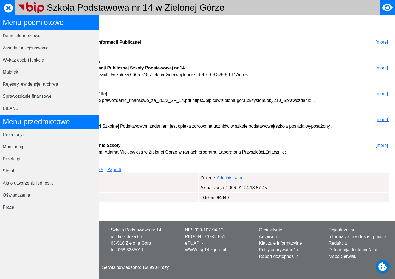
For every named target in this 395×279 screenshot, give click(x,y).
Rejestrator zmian (154, 23)
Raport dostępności (279, 256)
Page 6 (211, 182)
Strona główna (118, 23)
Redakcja (338, 243)
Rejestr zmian (342, 230)
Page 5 (193, 182)
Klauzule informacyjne (280, 243)
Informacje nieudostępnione (357, 236)
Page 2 (139, 182)
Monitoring (13, 146)
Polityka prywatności (279, 249)
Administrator (131, 191)
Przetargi (11, 159)
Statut (8, 171)
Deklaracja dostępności (353, 249)
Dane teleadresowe (22, 36)
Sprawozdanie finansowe (27, 96)
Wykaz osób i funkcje (23, 60)
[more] (383, 42)
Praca (8, 207)
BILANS (10, 108)
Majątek (10, 72)
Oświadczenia (16, 195)
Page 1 (116, 182)
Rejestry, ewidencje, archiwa (30, 84)
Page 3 (157, 182)
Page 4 (175, 182)
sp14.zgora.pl (213, 249)
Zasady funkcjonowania (26, 48)
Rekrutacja (13, 134)
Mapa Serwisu (342, 256)
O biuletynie (270, 230)
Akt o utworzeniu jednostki (28, 183)
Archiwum (268, 236)
